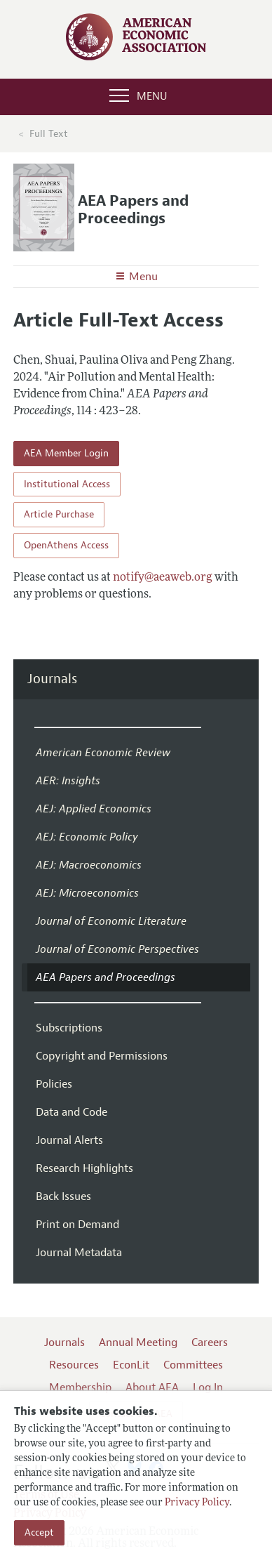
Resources (74, 1365)
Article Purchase (59, 514)
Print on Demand (77, 1225)
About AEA (152, 1387)
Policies (54, 1084)
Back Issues (63, 1196)
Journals (52, 679)
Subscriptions (69, 1028)
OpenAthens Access (66, 545)
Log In (208, 1387)
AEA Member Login (66, 453)
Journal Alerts (69, 1140)
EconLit (131, 1365)
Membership (80, 1387)
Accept (39, 1532)
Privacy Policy (197, 1503)
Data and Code (71, 1112)
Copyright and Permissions (102, 1056)
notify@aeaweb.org (162, 577)
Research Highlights (84, 1168)
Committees (193, 1365)
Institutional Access (67, 484)
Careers (209, 1343)
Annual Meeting (138, 1343)
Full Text (48, 134)
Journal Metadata (79, 1253)
